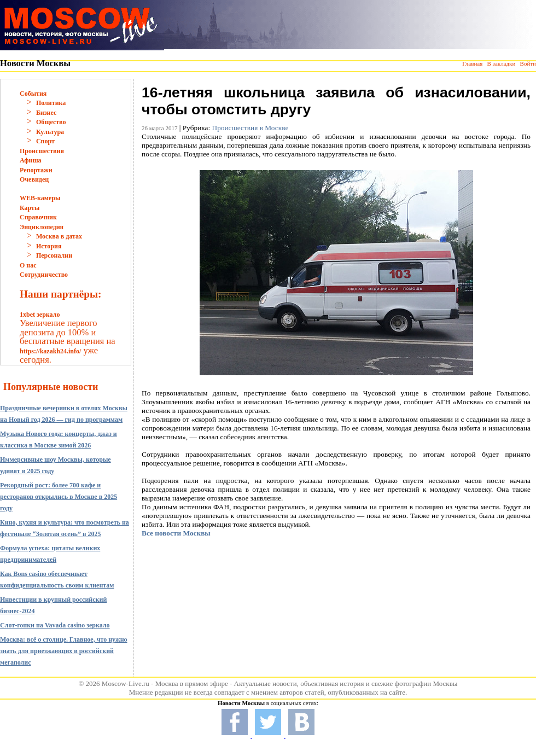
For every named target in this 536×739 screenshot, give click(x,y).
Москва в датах (59, 236)
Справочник (38, 217)
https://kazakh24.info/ (50, 351)
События (33, 93)
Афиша (31, 160)
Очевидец (34, 179)
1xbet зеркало (40, 314)
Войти (528, 63)
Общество (51, 122)
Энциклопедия (41, 227)
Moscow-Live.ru (125, 683)
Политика (51, 103)
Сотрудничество (44, 274)
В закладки (501, 63)
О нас (28, 265)
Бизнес (46, 113)
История (48, 246)
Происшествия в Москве (250, 128)
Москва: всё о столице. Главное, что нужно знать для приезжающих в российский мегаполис (63, 651)
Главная (472, 63)
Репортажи (36, 170)
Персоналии (54, 255)
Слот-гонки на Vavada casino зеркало (55, 625)
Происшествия (42, 151)
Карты (29, 208)
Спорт (45, 141)
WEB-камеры (40, 198)
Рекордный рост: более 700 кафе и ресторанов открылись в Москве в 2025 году (58, 496)
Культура (50, 132)
